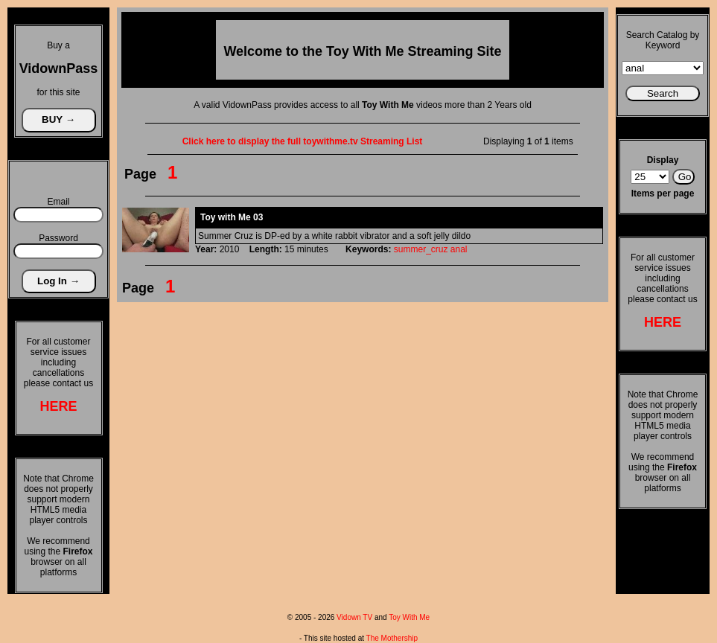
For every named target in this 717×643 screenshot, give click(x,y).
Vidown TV (354, 617)
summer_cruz (421, 249)
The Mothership (392, 638)
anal (459, 249)
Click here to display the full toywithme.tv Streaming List (302, 141)
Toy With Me (409, 617)
